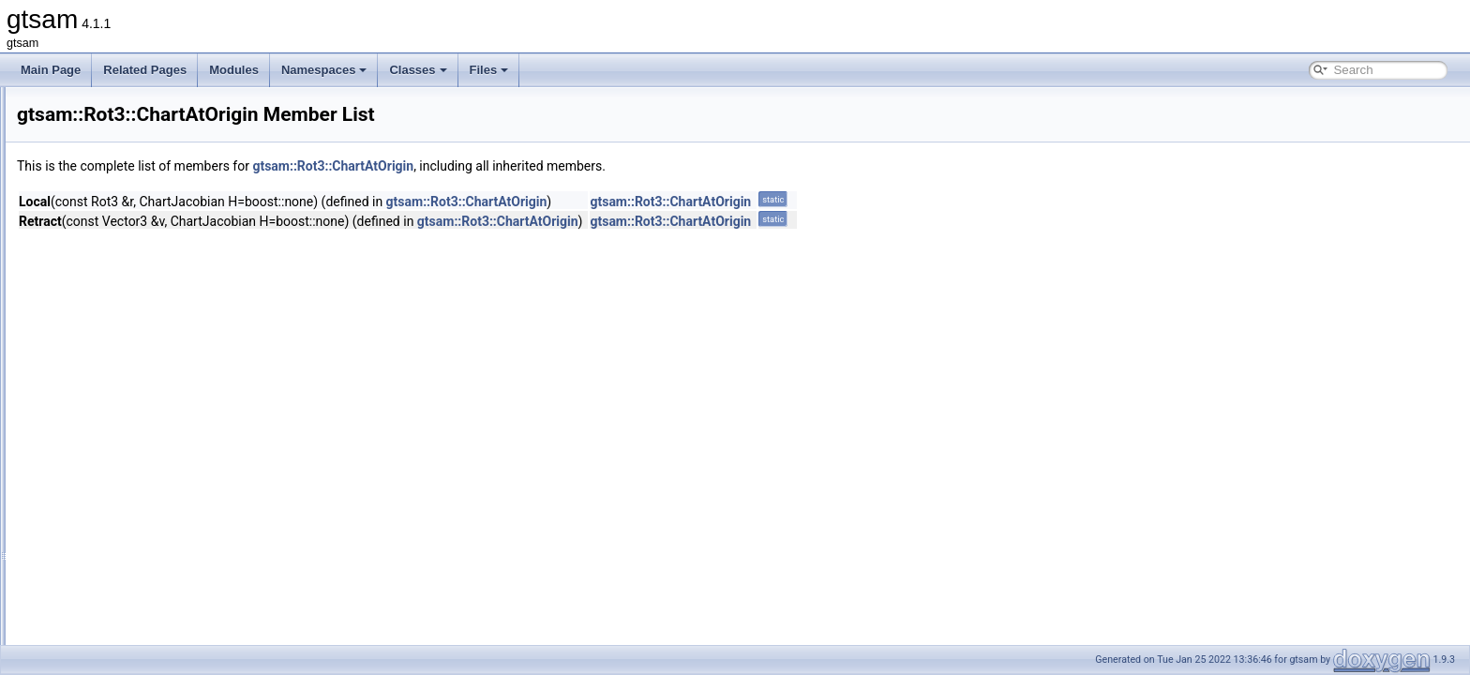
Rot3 (88, 333)
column (110, 622)
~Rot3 (107, 560)
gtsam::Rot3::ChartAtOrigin (567, 165)
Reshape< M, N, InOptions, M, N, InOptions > (190, 271)
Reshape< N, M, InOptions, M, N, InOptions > (190, 292)
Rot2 (88, 313)
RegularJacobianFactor (135, 189)
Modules (234, 70)
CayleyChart (123, 354)
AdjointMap (120, 581)
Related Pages (145, 70)
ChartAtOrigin (126, 375)
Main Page (51, 70)
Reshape (99, 230)
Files (489, 70)
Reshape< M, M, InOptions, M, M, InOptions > (192, 251)
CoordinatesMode (136, 395)
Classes (417, 70)
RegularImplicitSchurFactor (145, 168)
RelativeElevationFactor (136, 210)
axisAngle (116, 601)
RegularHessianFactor (132, 148)
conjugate (116, 643)
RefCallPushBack (120, 106)
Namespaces (324, 70)
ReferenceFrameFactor (135, 127)
